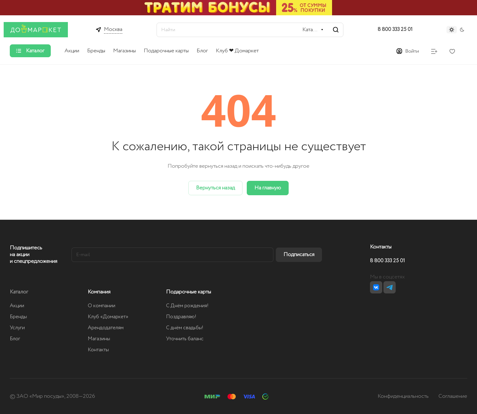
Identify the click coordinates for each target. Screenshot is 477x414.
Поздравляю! (181, 317)
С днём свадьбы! (184, 328)
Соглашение (452, 396)
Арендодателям (106, 328)
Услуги (17, 328)
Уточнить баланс (185, 339)
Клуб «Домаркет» (108, 317)
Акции (17, 306)
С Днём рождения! (187, 306)
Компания (99, 292)
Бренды (18, 317)
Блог (15, 339)
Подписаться (298, 255)
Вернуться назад (215, 188)
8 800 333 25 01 (395, 30)
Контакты (98, 350)
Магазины (99, 339)
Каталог (19, 292)
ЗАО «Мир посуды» (40, 396)
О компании (101, 306)
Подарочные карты (188, 292)
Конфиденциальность (403, 396)
